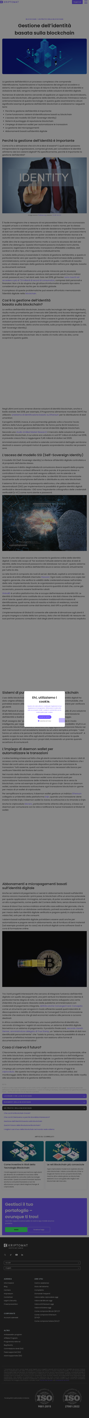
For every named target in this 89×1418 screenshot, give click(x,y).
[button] (44, 721)
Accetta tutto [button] (44, 717)
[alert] (44, 709)
